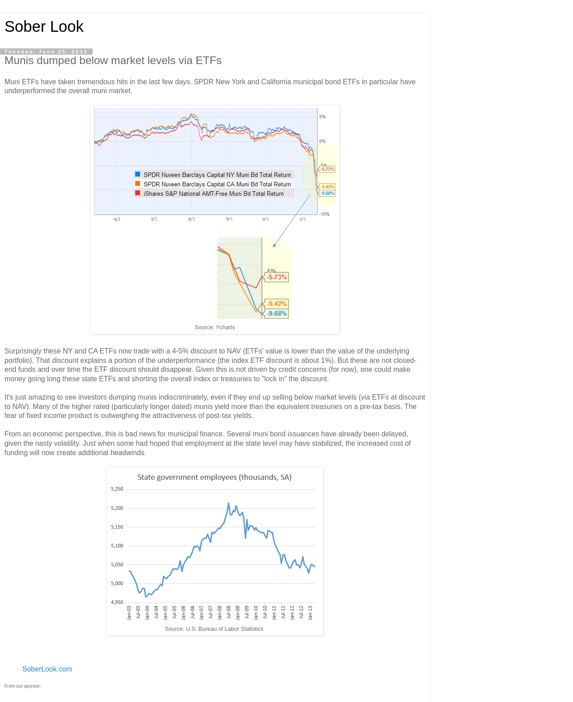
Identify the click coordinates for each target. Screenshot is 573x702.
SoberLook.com (47, 669)
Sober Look (44, 26)
